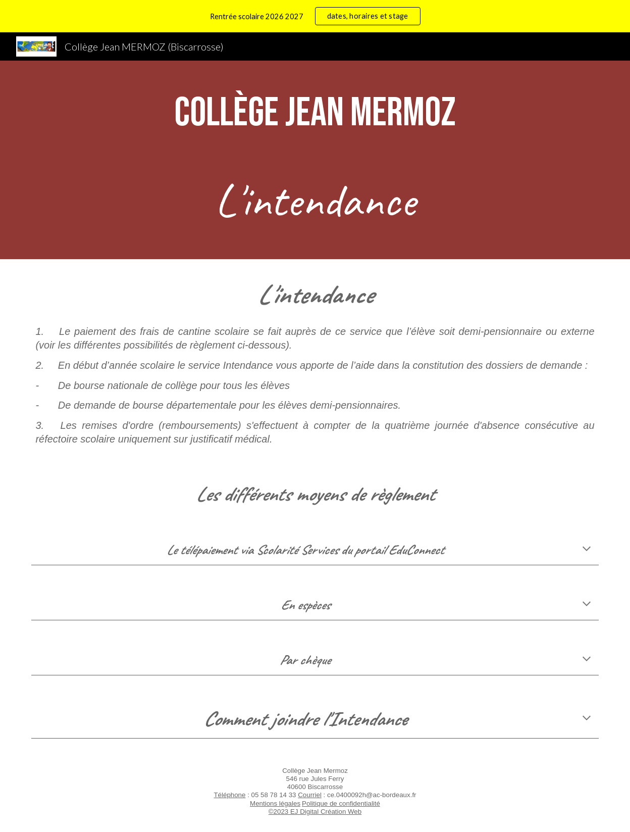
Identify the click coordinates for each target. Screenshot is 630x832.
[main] (314, 113)
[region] (315, 16)
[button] (586, 549)
